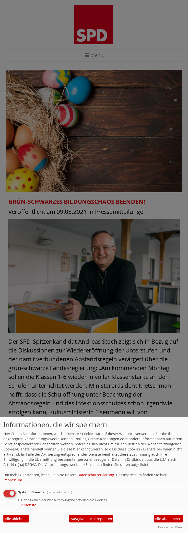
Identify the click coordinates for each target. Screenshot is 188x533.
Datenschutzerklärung (96, 474)
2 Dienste (27, 505)
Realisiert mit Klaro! (170, 527)
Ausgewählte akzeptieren (91, 518)
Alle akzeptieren (168, 518)
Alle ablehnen (16, 518)
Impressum (12, 480)
